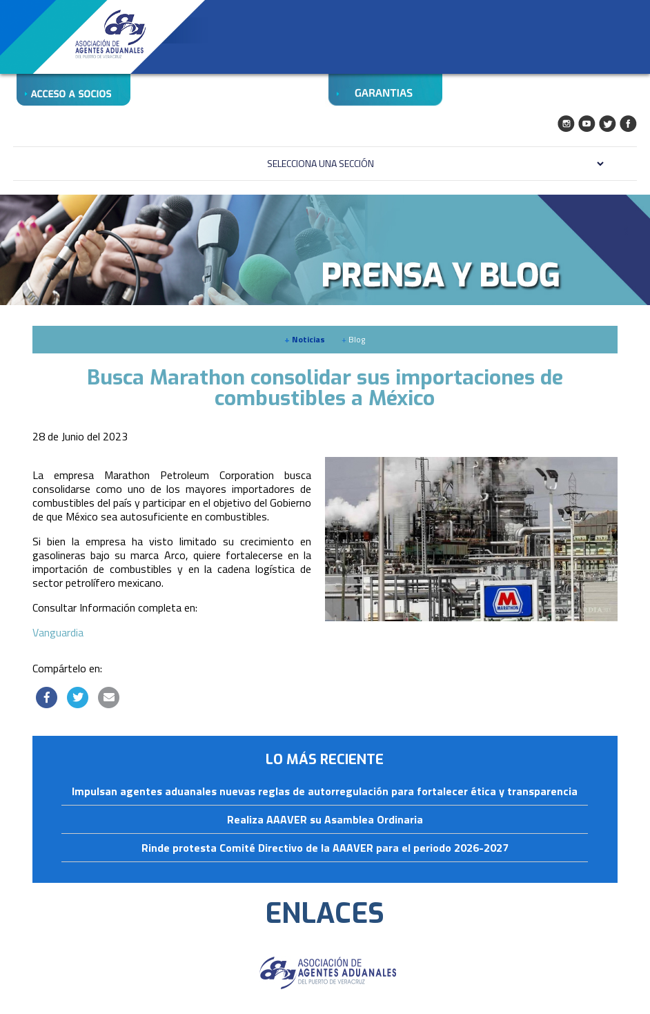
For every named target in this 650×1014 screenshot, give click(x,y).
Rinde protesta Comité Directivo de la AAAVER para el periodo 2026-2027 (325, 848)
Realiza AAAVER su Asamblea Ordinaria (325, 820)
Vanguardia (57, 632)
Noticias (304, 339)
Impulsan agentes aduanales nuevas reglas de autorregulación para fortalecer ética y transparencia (325, 791)
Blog (353, 339)
